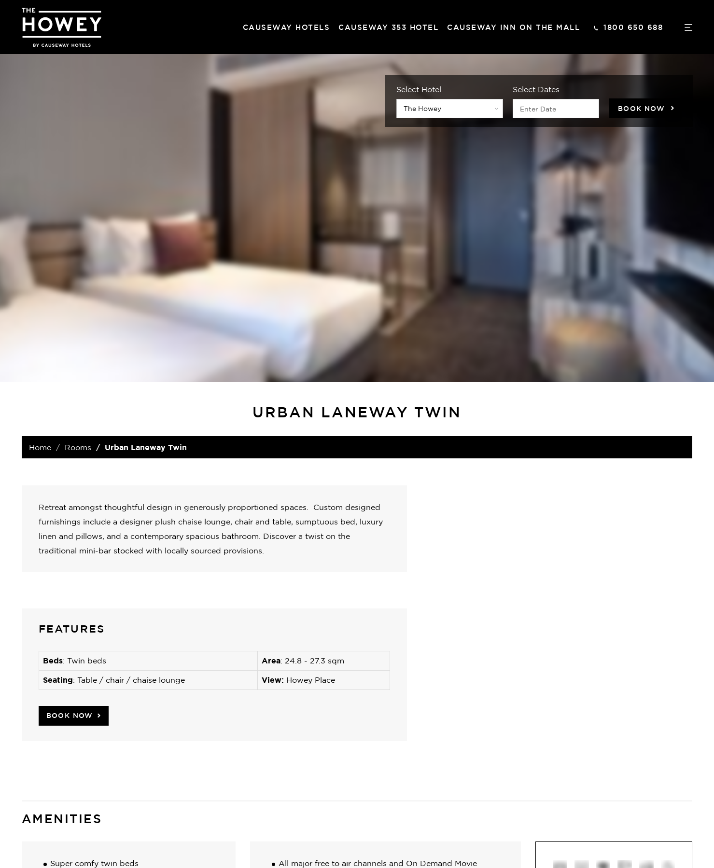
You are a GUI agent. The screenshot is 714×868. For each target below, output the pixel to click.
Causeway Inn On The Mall (513, 27)
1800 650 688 (633, 27)
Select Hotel (418, 89)
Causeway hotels (286, 27)
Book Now (641, 108)
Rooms (78, 447)
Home (40, 447)
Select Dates (536, 89)
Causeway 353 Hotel (388, 27)
